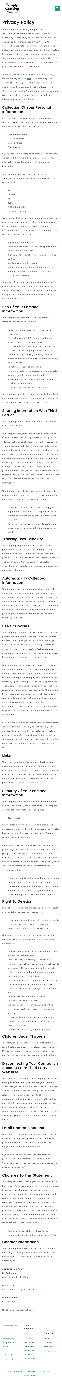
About (47, 1339)
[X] (6, 1360)
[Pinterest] (12, 1360)
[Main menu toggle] (57, 8)
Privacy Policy (50, 1351)
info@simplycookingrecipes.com (18, 1290)
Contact (48, 1343)
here (29, 79)
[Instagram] (11, 1356)
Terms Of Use (50, 1347)
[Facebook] (5, 1356)
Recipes (27, 1334)
